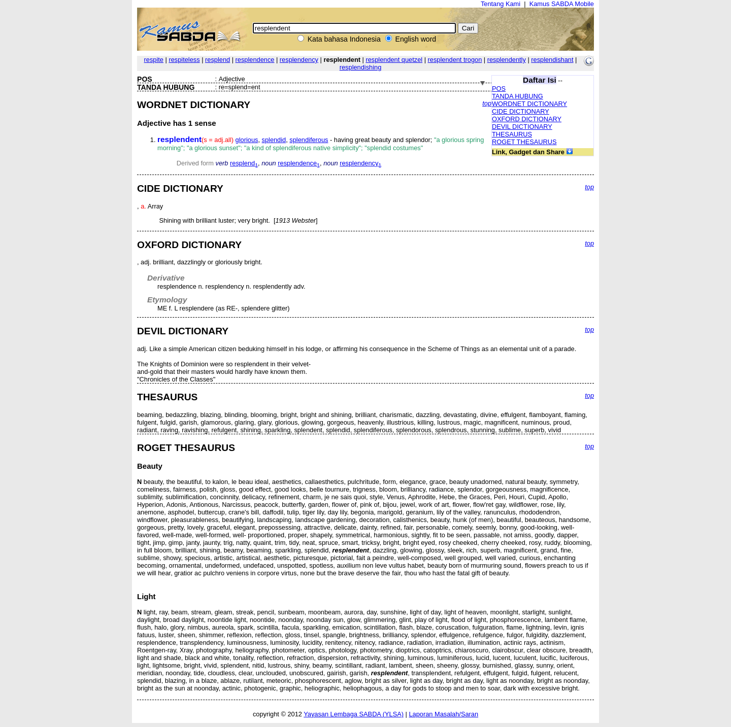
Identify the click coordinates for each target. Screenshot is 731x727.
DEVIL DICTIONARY (522, 126)
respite (153, 59)
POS (499, 88)
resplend (217, 59)
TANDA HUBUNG (517, 96)
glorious (247, 140)
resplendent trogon (455, 59)
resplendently (506, 59)
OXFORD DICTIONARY (526, 119)
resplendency (299, 59)
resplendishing (361, 67)
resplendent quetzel (394, 59)
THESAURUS (512, 134)
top (486, 103)
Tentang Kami (500, 4)
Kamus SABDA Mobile (561, 4)
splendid (274, 140)
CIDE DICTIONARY (520, 111)
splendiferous (308, 140)
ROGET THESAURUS (524, 142)
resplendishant (552, 59)
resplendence (255, 59)
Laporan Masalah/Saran (443, 714)
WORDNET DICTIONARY (529, 104)
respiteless (184, 59)
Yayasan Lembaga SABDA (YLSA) (354, 714)
